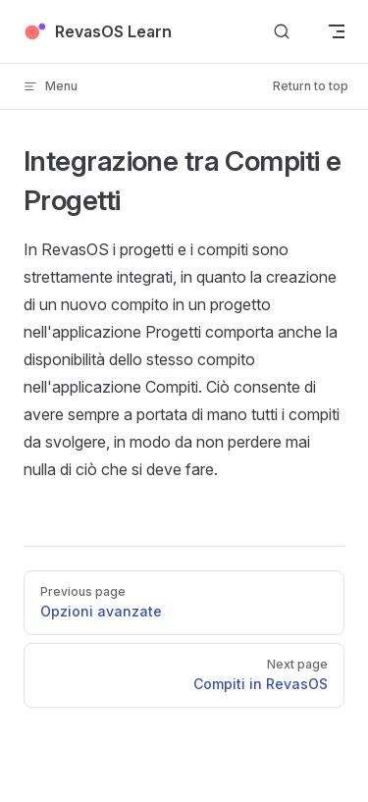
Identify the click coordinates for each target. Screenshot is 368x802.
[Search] (281, 32)
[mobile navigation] (336, 31)
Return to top (310, 86)
